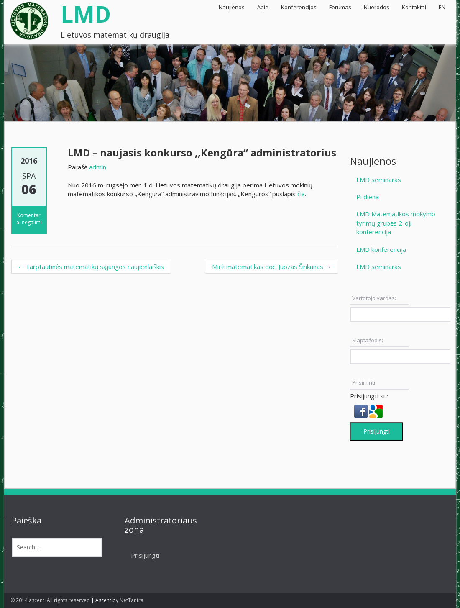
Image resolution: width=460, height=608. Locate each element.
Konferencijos (299, 7)
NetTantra (131, 600)
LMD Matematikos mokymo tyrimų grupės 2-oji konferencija (395, 223)
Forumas (340, 7)
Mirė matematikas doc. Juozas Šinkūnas (271, 266)
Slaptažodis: (367, 340)
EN (442, 7)
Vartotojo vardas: (374, 298)
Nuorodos (376, 7)
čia (301, 194)
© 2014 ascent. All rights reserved (50, 600)
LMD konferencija (381, 249)
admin (97, 167)
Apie (262, 7)
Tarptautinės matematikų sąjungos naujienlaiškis (91, 266)
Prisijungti (376, 431)
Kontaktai (414, 7)
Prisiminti (363, 382)
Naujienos (232, 7)
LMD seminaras (378, 179)
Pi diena (367, 196)
